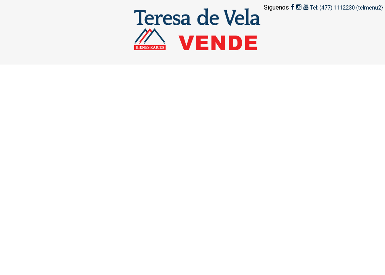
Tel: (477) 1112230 (332, 8)
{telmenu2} (369, 8)
